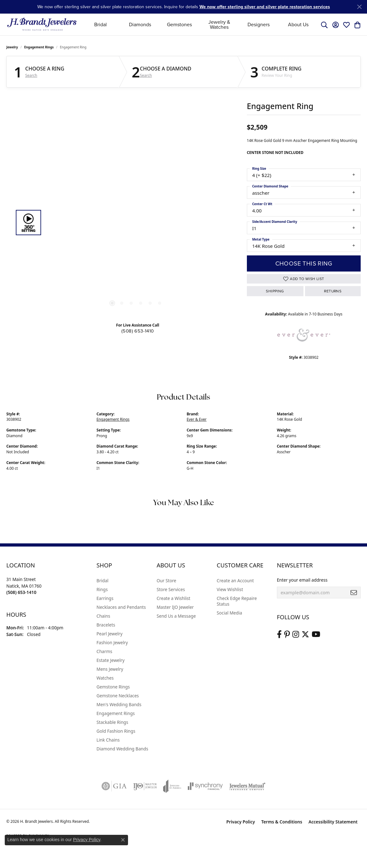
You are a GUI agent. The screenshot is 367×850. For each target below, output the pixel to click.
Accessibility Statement (333, 822)
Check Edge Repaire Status (237, 601)
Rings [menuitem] (101, 589)
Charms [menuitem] (104, 651)
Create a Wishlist (173, 598)
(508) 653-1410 (137, 330)
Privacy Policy (240, 822)
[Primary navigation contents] (199, 24)
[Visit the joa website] (172, 786)
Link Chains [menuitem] (107, 740)
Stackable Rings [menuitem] (112, 722)
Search (31, 75)
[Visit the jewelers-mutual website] (247, 786)
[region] (136, 222)
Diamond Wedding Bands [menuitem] (122, 749)
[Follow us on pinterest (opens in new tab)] (287, 634)
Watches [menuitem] (104, 678)
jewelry (12, 47)
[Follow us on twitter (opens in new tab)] (305, 634)
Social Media (229, 613)
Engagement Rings (39, 47)
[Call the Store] (21, 592)
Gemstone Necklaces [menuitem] (117, 696)
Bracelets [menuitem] (105, 625)
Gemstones (179, 24)
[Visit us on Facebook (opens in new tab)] (279, 634)
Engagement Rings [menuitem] (115, 713)
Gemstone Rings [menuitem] (113, 687)
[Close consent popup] (123, 840)
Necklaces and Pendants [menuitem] (121, 607)
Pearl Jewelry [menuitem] (109, 634)
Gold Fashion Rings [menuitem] (115, 731)
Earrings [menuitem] (104, 598)
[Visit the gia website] (114, 786)
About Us (298, 24)
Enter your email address (302, 580)
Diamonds (140, 24)
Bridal (100, 24)
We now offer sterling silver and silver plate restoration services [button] (264, 6)
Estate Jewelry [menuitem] (110, 660)
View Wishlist (230, 589)
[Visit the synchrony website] (205, 786)
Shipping (275, 291)
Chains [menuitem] (103, 616)
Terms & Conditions (281, 822)
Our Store (166, 581)
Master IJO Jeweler (175, 607)
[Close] (359, 7)
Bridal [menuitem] (102, 581)
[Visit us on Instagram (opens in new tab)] (295, 634)
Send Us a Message (176, 616)
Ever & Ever (197, 419)
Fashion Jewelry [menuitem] (112, 642)
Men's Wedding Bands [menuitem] (118, 704)
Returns (332, 291)
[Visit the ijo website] (145, 786)
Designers (259, 24)
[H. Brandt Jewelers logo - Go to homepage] (42, 24)
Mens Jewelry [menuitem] (109, 669)
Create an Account (235, 581)
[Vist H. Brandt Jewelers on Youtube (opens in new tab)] (316, 634)
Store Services (170, 589)
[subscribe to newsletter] (353, 592)
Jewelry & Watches (219, 24)
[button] (324, 24)
